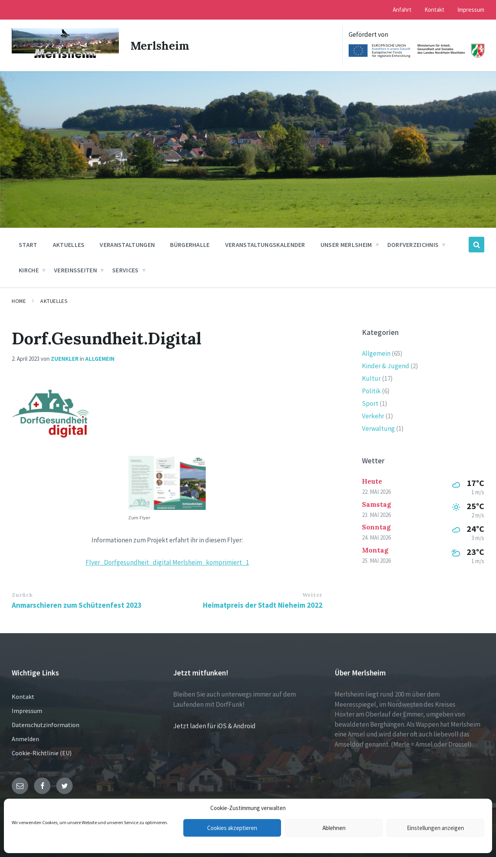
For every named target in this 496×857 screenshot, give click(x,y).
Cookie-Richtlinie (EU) (42, 753)
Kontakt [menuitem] (434, 9)
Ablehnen (334, 828)
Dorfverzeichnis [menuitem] (413, 244)
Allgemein (100, 358)
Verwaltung (378, 428)
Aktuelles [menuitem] (69, 244)
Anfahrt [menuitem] (402, 9)
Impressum (27, 711)
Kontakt (23, 696)
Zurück (22, 594)
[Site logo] (65, 58)
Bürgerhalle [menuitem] (190, 244)
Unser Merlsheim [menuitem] (346, 244)
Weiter (312, 594)
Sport (370, 403)
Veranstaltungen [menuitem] (127, 244)
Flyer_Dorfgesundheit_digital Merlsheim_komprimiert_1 (167, 562)
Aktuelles (54, 300)
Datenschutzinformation (45, 725)
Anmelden (25, 739)
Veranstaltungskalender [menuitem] (265, 244)
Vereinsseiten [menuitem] (75, 270)
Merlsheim (161, 45)
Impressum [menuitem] (470, 9)
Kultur (371, 378)
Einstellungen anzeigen (435, 828)
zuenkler (65, 358)
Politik (371, 391)
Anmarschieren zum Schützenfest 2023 (76, 605)
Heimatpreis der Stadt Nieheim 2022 (262, 605)
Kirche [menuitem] (29, 270)
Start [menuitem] (28, 244)
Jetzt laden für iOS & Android (214, 726)
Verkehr (373, 416)
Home (19, 300)
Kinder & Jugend (385, 366)
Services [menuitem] (125, 270)
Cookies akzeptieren (232, 828)
